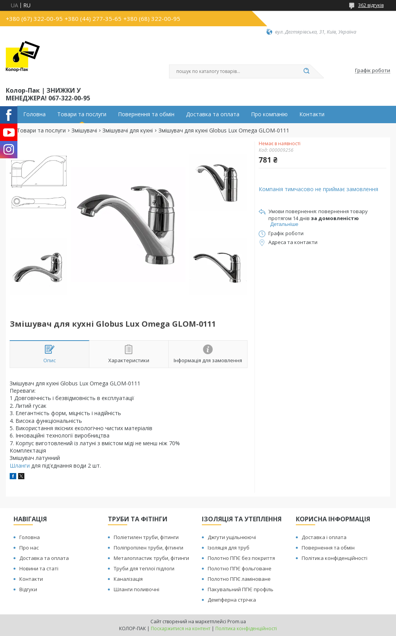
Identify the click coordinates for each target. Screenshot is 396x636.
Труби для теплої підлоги (144, 568)
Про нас (29, 547)
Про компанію (269, 114)
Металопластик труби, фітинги (151, 558)
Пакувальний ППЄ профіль (240, 589)
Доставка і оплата (324, 537)
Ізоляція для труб (228, 547)
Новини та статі (38, 568)
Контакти (311, 114)
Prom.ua (236, 621)
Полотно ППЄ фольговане (239, 568)
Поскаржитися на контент (180, 628)
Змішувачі (84, 130)
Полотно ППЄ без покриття (241, 558)
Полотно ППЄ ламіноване (239, 578)
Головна (34, 114)
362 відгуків (371, 5)
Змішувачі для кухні (127, 130)
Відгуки (28, 589)
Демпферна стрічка (232, 599)
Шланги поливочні (136, 589)
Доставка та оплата (212, 114)
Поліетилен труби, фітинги (146, 537)
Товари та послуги (81, 114)
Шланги (20, 465)
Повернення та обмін (146, 114)
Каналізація (128, 578)
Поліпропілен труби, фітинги (148, 547)
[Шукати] (306, 71)
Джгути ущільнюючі (232, 537)
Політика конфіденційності (334, 558)
